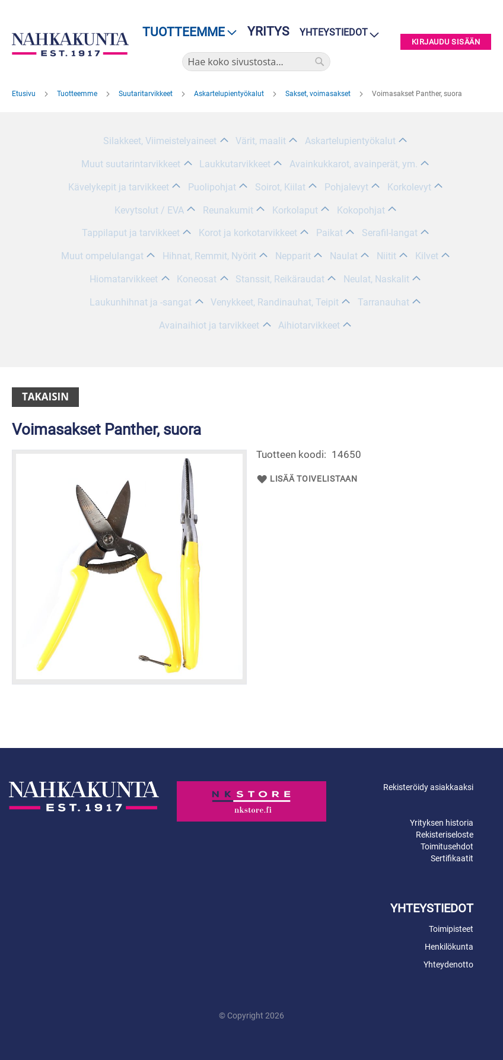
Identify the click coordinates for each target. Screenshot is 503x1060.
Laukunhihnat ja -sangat (141, 302)
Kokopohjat (361, 210)
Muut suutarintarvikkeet (130, 164)
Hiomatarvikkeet (124, 279)
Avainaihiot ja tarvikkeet (209, 325)
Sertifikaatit (452, 858)
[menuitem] (186, 32)
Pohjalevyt (346, 187)
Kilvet (426, 256)
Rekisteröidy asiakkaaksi (428, 787)
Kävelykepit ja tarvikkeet (118, 187)
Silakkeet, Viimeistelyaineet (160, 141)
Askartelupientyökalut (230, 94)
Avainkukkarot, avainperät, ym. (353, 164)
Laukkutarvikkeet (234, 164)
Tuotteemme (78, 94)
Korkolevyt (409, 187)
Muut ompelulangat (102, 256)
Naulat (344, 256)
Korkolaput (295, 210)
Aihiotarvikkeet (309, 325)
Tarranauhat (383, 302)
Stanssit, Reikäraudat (279, 279)
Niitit (386, 256)
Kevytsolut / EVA (149, 210)
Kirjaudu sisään (446, 41)
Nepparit (293, 256)
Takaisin (45, 396)
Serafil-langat (390, 232)
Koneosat (197, 279)
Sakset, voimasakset (318, 94)
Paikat (329, 232)
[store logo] (70, 44)
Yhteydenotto (448, 964)
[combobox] (256, 61)
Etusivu (24, 94)
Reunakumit (228, 210)
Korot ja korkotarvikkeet (248, 232)
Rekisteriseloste (444, 834)
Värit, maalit (260, 141)
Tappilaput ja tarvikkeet (131, 232)
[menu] (185, 32)
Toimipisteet (451, 929)
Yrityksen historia (441, 822)
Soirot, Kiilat (280, 187)
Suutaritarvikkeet (146, 94)
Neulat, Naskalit (376, 279)
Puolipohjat (212, 187)
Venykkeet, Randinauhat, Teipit (275, 302)
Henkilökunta (449, 946)
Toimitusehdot (447, 846)
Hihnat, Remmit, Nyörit (209, 256)
